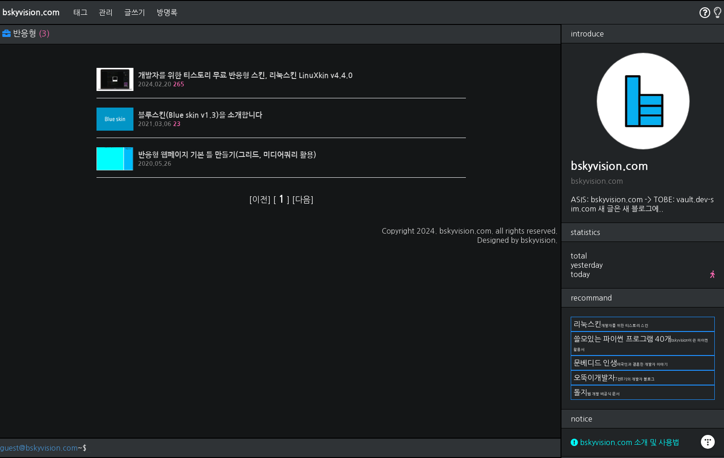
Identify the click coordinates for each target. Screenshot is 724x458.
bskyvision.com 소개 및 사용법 (625, 442)
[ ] (282, 200)
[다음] (303, 200)
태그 (80, 12)
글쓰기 (134, 12)
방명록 (167, 12)
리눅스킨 (610, 324)
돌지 (596, 392)
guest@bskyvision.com (39, 448)
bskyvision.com (31, 12)
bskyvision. (539, 240)
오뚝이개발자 (614, 377)
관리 (106, 12)
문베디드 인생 (620, 363)
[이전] (261, 200)
